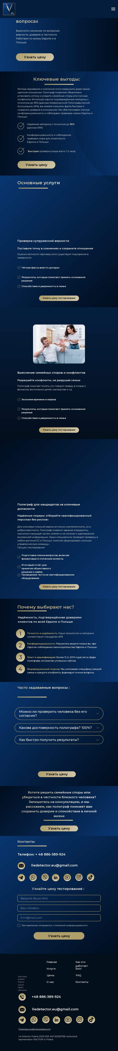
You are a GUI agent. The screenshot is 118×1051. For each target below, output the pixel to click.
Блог (79, 968)
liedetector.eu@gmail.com (54, 865)
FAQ (78, 975)
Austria (21, 979)
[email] (59, 917)
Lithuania (22, 990)
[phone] (59, 908)
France (21, 982)
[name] (59, 898)
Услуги (51, 968)
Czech (21, 985)
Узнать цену (59, 936)
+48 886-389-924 (46, 997)
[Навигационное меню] (113, 9)
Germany (22, 976)
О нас (50, 982)
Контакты (82, 982)
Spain (20, 987)
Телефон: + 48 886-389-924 (42, 854)
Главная (52, 962)
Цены (50, 975)
